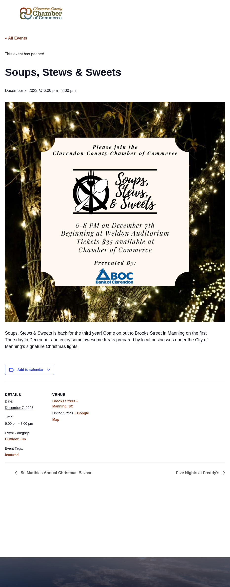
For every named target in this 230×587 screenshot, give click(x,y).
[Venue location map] (126, 417)
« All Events (16, 38)
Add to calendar (31, 370)
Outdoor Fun (15, 439)
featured (12, 455)
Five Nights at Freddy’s (198, 473)
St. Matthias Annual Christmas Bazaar (55, 473)
